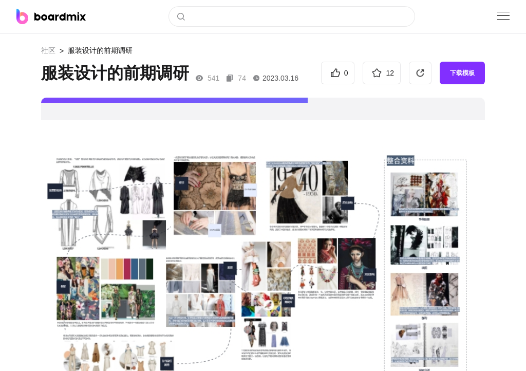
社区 (48, 50)
